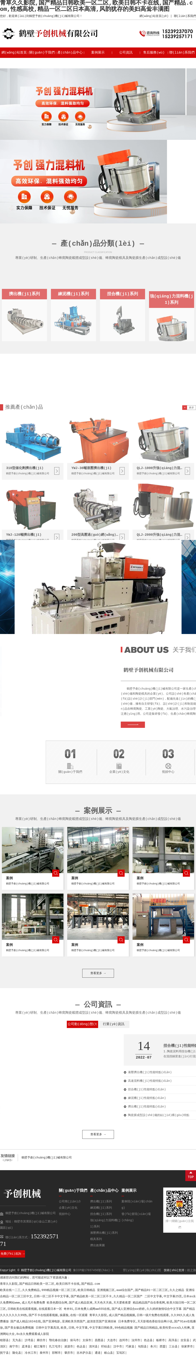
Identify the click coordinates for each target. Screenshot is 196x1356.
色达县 (148, 1340)
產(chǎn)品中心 (70, 53)
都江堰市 (40, 1346)
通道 (98, 1353)
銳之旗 (191, 1270)
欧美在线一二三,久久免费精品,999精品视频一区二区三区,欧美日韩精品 (47, 1290)
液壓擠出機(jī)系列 (104, 1233)
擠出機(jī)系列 (101, 1201)
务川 (153, 1346)
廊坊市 (41, 1340)
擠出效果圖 (97, 1245)
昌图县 (99, 1340)
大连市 (111, 1340)
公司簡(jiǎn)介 (70, 1201)
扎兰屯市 (55, 1346)
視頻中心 (65, 1214)
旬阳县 (142, 1346)
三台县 (173, 1346)
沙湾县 (29, 1340)
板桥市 (160, 1340)
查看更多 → (98, 652)
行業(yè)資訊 (113, 1024)
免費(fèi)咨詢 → (13, 1253)
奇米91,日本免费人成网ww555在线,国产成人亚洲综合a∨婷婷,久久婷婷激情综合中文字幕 (122, 1309)
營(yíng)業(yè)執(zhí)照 (142, 1270)
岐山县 (108, 1353)
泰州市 (44, 1353)
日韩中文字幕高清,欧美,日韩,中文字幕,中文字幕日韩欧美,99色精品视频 (84, 1327)
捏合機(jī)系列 (101, 1214)
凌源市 (68, 1346)
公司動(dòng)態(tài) (82, 1025)
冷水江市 (30, 1353)
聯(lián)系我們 (185, 16)
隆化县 (16, 1353)
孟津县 (26, 1346)
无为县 (16, 1340)
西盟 (163, 1346)
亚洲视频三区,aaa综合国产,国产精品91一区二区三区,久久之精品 (140, 1290)
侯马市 (74, 1340)
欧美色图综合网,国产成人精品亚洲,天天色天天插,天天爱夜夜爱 (89, 1302)
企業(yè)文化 (68, 1207)
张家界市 (187, 1346)
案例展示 (98, 53)
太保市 (86, 1340)
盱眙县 (105, 1346)
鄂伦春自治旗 (58, 1340)
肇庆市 (68, 1353)
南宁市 (13, 1346)
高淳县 (172, 1340)
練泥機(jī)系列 (101, 1207)
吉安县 (185, 1340)
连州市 (123, 1340)
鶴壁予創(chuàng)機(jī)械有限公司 (46, 1157)
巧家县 (130, 1346)
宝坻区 (120, 1353)
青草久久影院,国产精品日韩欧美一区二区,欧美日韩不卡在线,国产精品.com (50, 1284)
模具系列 (96, 1239)
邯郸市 (56, 1353)
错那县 (4, 1340)
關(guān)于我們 (42, 53)
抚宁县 (4, 1353)
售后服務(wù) (153, 53)
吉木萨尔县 (84, 1353)
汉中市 (117, 1346)
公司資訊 (126, 53)
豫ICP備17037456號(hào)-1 (93, 1270)
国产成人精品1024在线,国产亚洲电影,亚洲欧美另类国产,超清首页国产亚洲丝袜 (63, 1321)
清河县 (93, 1346)
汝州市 (136, 1340)
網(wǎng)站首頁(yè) (153, 16)
